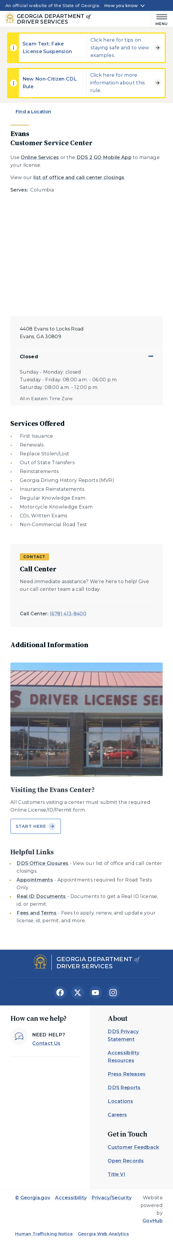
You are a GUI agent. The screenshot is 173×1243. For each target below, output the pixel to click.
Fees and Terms (36, 913)
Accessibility (71, 1198)
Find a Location (33, 111)
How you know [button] (121, 5)
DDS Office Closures (42, 863)
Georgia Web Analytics (103, 1234)
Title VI (116, 1174)
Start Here (36, 826)
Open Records (126, 1161)
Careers (117, 1115)
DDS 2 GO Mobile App (104, 157)
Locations (120, 1101)
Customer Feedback (133, 1147)
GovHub (153, 1221)
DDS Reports (124, 1087)
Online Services (40, 157)
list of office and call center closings (78, 177)
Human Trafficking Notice (44, 1234)
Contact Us (46, 1043)
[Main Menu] (159, 19)
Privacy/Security (111, 1198)
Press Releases (126, 1074)
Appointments (35, 880)
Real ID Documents (42, 896)
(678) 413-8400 (68, 613)
